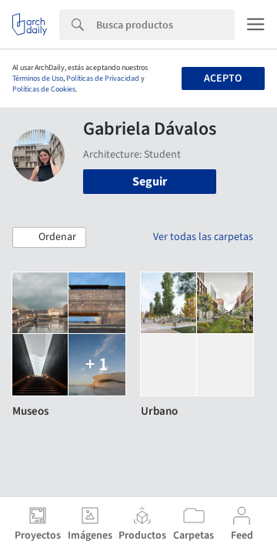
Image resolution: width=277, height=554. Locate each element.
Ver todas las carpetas (203, 237)
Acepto (223, 78)
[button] (49, 238)
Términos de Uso (37, 78)
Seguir (149, 181)
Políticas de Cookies (43, 89)
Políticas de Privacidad (102, 78)
